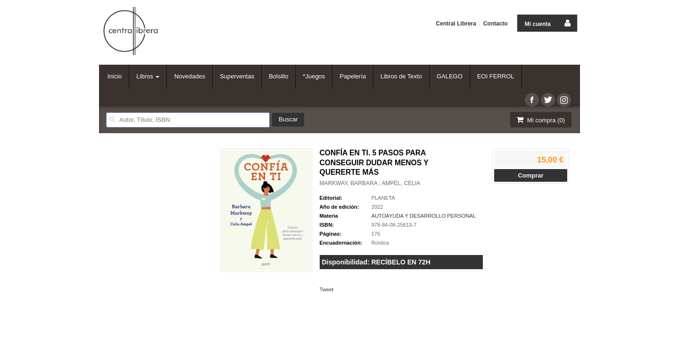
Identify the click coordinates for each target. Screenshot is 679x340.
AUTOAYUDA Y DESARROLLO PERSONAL (424, 216)
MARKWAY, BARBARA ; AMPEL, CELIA (370, 183)
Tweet (327, 289)
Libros (147, 76)
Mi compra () (540, 120)
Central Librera (456, 23)
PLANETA (383, 198)
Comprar (530, 175)
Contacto (495, 23)
